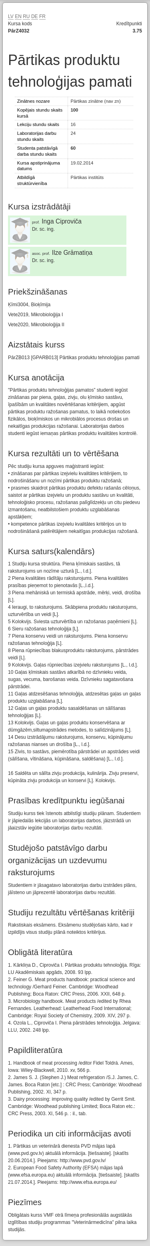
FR (42, 16)
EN (18, 16)
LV (11, 16)
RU (26, 16)
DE (34, 16)
